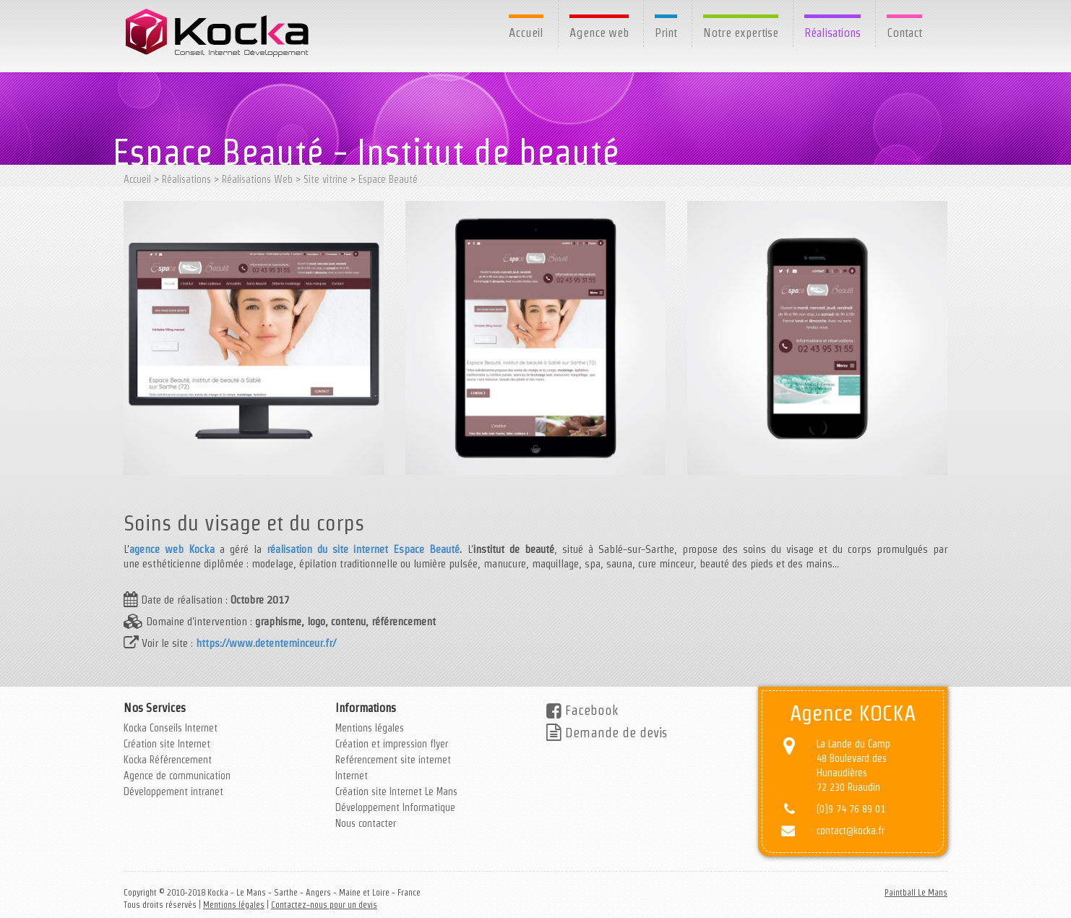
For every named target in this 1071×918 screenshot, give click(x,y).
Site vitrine (326, 179)
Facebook (582, 710)
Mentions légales (369, 728)
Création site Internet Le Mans (396, 791)
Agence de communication (177, 775)
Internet (351, 775)
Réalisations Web (257, 179)
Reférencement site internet (393, 759)
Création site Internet (167, 744)
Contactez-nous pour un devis (324, 904)
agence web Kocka (172, 549)
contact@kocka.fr (851, 830)
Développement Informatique (395, 807)
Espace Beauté (388, 179)
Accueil (526, 32)
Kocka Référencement (168, 759)
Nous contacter (365, 823)
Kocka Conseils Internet (171, 728)
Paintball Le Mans (916, 892)
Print (666, 32)
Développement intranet (173, 791)
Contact (904, 32)
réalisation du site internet (327, 549)
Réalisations (832, 32)
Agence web (599, 32)
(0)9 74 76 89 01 (851, 809)
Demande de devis (606, 732)
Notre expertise (740, 32)
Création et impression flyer (391, 744)
